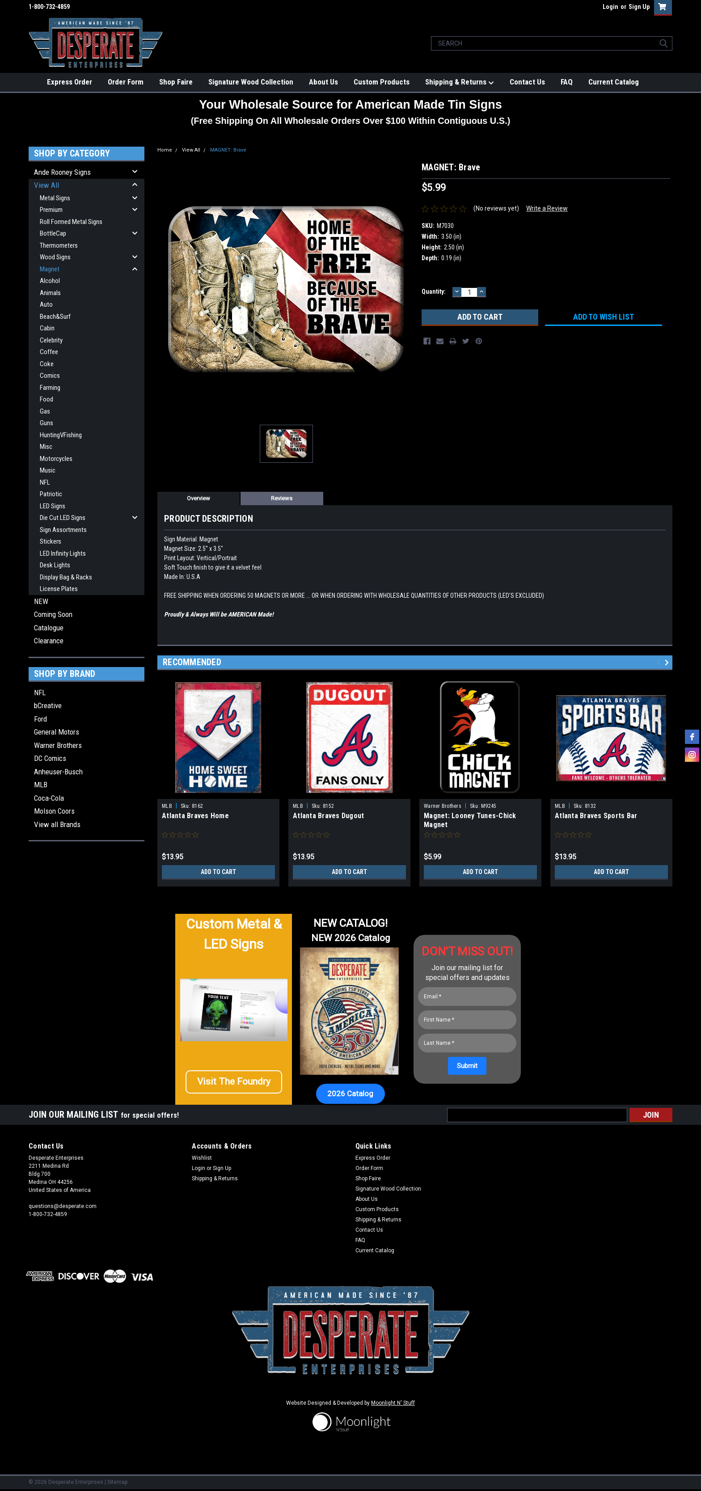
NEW (41, 601)
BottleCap (53, 233)
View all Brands (57, 824)
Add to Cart (218, 871)
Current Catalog (613, 81)
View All (46, 185)
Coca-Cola (49, 798)
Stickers (50, 541)
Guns (46, 423)
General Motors (56, 731)
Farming (50, 388)
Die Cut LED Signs (62, 518)
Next (668, 662)
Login (610, 6)
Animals (50, 293)
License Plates (59, 589)
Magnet (49, 269)
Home (164, 150)
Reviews (281, 498)
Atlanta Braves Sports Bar (596, 815)
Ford (40, 718)
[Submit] (467, 1066)
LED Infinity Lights (63, 553)
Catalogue (48, 627)
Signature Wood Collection (250, 81)
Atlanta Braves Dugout (328, 815)
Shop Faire (176, 81)
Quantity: (434, 291)
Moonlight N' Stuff (393, 1403)
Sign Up (639, 6)
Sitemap (117, 1482)
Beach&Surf (55, 317)
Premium (51, 210)
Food (46, 399)
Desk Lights (55, 565)
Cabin (47, 328)
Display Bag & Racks (66, 577)
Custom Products (382, 81)
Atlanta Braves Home (195, 815)
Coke (47, 364)
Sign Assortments (63, 530)
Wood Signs (55, 257)
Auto (46, 304)
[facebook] (692, 737)
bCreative (48, 705)
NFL (45, 482)
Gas (45, 411)
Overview (198, 498)
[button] (234, 1085)
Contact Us (527, 81)
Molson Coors (54, 811)
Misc (46, 447)
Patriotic (51, 494)
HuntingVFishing (61, 435)
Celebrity (51, 340)
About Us (323, 81)
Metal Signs (55, 198)
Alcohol (50, 281)
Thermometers (59, 245)
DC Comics (50, 758)
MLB (40, 784)
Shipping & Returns (459, 82)
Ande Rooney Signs (62, 172)
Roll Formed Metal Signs (71, 222)
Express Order (69, 81)
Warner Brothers (58, 745)
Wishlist (202, 1158)
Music (47, 470)
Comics (50, 376)
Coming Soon (53, 614)
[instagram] (692, 755)
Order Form (126, 81)
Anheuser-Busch (58, 771)
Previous (660, 662)
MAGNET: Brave (228, 150)
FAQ (567, 81)
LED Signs (52, 506)
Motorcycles (56, 459)
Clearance (48, 640)
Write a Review (547, 208)
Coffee (49, 352)
